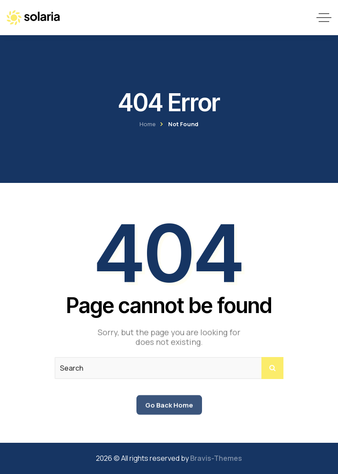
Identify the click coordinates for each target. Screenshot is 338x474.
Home (148, 124)
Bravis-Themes (216, 458)
